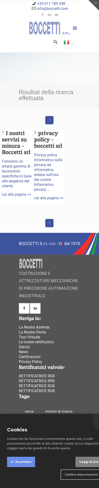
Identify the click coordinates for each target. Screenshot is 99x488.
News (23, 352)
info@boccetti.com (52, 8)
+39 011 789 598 (51, 3)
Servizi (24, 347)
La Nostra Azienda (34, 327)
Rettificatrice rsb (37, 376)
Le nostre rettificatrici (36, 342)
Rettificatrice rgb (37, 391)
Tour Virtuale (29, 337)
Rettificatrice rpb (37, 381)
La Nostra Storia (32, 332)
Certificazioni (30, 357)
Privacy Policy (30, 361)
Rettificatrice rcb (37, 386)
